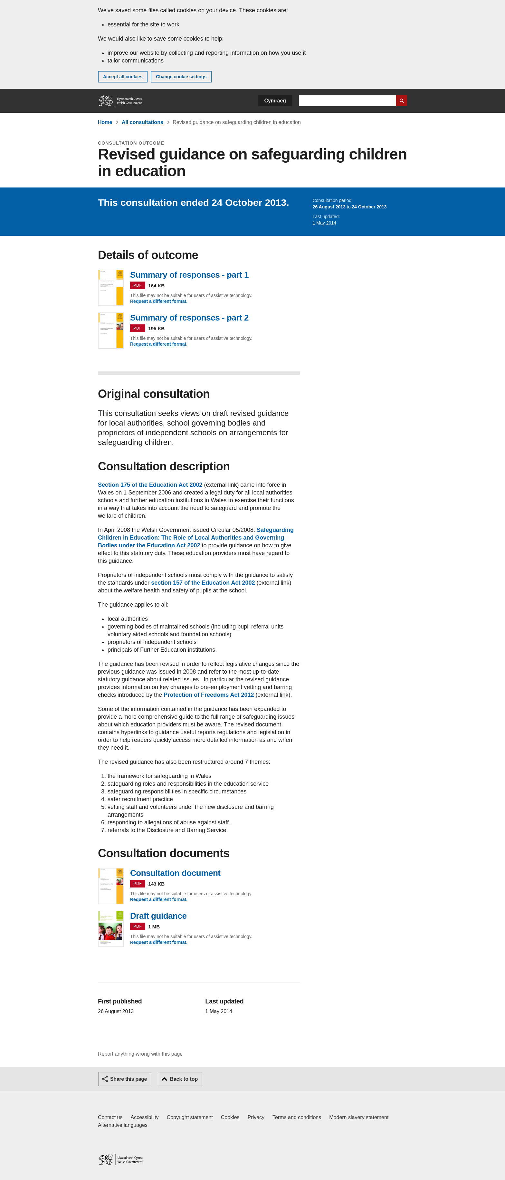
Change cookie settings (181, 76)
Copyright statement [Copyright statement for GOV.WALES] (190, 1117)
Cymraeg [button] (275, 100)
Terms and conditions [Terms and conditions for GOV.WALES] (296, 1117)
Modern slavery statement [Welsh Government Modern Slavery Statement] (358, 1117)
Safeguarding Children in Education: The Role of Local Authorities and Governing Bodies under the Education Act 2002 (196, 538)
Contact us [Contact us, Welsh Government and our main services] (110, 1117)
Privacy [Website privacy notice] (256, 1117)
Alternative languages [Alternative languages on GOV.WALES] (123, 1125)
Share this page (128, 1079)
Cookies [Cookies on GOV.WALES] (230, 1117)
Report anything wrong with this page (140, 1054)
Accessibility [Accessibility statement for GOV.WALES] (144, 1117)
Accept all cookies (122, 76)
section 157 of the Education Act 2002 (203, 583)
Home (105, 122)
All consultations (142, 122)
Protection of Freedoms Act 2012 (209, 695)
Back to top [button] (184, 1079)
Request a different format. (158, 301)
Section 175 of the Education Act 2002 (150, 485)
